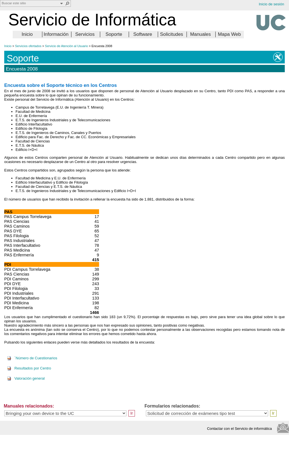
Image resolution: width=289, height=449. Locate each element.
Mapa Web (229, 34)
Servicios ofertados (28, 46)
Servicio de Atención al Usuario (66, 46)
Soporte (114, 34)
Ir (131, 413)
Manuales (200, 34)
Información (55, 34)
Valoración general (26, 378)
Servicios (85, 34)
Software (142, 34)
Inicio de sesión (271, 4)
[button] (67, 3)
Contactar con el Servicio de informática (241, 428)
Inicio (26, 34)
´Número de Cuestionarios (32, 358)
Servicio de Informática (92, 19)
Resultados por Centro (29, 368)
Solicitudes (171, 34)
